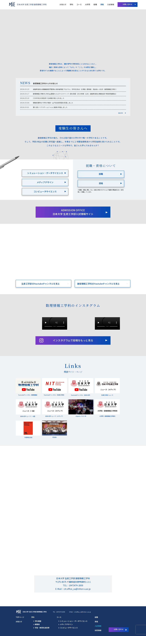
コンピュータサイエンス (45, 191)
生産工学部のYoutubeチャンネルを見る (40, 283)
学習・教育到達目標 (42, 627)
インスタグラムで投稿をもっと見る (73, 340)
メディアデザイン (45, 182)
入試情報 (110, 4)
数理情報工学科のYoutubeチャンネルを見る (98, 283)
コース (79, 4)
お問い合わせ (128, 4)
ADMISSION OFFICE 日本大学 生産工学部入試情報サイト (73, 212)
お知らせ (63, 4)
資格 (102, 4)
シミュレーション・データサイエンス (45, 172)
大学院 (87, 4)
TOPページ (20, 617)
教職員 (37, 624)
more (120, 113)
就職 (95, 4)
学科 (71, 4)
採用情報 (98, 630)
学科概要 (38, 621)
